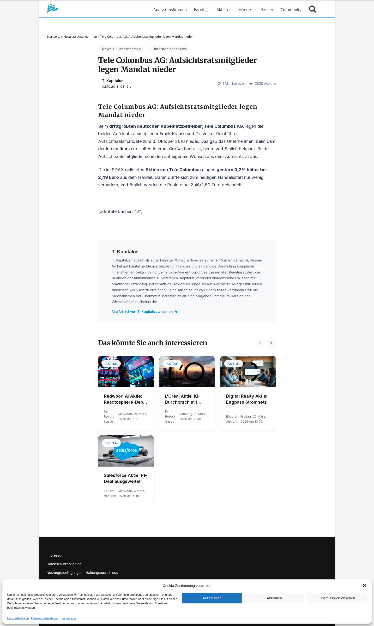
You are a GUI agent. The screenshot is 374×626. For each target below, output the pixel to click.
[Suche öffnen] (311, 9)
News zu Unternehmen (80, 36)
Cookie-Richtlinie (18, 618)
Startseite (53, 36)
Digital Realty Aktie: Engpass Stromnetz (246, 399)
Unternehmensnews (169, 49)
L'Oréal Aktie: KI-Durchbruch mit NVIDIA (182, 399)
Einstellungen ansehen (337, 598)
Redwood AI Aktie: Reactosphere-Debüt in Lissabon (125, 399)
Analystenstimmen (170, 9)
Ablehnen (274, 598)
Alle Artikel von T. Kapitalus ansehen (145, 311)
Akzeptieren (211, 598)
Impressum (69, 618)
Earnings (201, 9)
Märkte (244, 9)
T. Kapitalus (112, 81)
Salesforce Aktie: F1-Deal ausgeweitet (125, 478)
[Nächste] (271, 343)
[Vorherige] (259, 343)
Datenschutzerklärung (45, 618)
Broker (267, 9)
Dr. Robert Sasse (109, 416)
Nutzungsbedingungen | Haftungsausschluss (82, 573)
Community (291, 9)
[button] (364, 585)
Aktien (222, 9)
